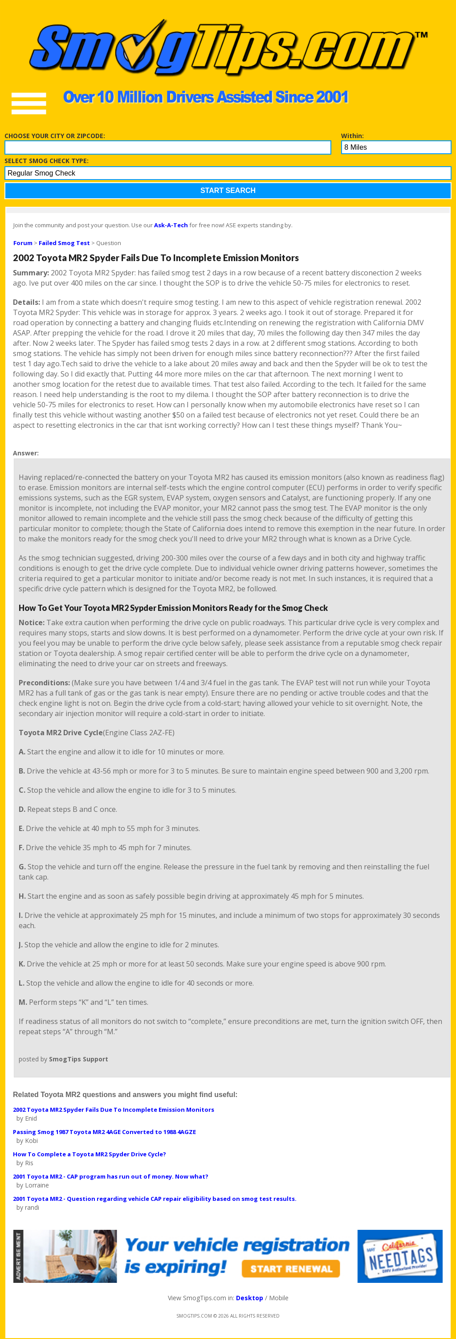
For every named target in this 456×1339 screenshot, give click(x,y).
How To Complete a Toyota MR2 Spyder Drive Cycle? (89, 1154)
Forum (23, 243)
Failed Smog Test (64, 243)
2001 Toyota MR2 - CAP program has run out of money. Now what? (110, 1176)
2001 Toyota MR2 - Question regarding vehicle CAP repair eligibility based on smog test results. (155, 1199)
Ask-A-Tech (171, 225)
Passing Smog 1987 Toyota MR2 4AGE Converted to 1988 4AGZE (104, 1132)
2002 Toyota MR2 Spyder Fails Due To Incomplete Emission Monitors (113, 1110)
